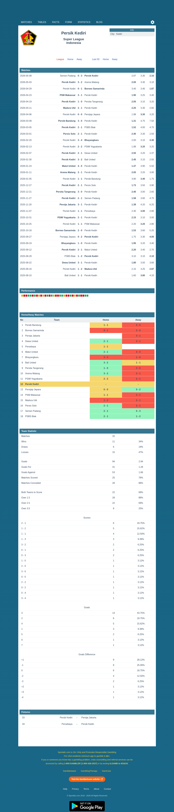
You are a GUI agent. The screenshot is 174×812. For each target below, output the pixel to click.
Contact (107, 789)
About (96, 789)
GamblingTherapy (89, 771)
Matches (26, 22)
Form (68, 22)
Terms (86, 789)
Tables (42, 22)
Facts (55, 22)
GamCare (106, 771)
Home (70, 59)
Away (79, 59)
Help (65, 789)
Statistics (84, 22)
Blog (99, 22)
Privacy (75, 789)
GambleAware (69, 771)
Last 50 (95, 59)
